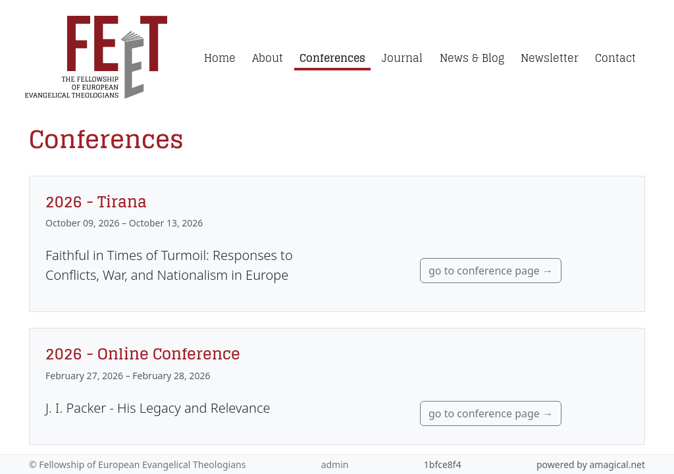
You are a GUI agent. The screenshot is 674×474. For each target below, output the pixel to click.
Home (220, 58)
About (267, 58)
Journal (402, 58)
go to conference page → (490, 270)
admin (335, 464)
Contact (615, 58)
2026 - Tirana (96, 201)
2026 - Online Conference (142, 353)
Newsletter (550, 58)
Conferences (332, 58)
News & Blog (472, 58)
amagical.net (617, 464)
